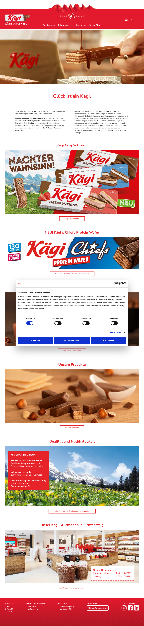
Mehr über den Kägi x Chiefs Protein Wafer (72, 274)
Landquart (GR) (66, 609)
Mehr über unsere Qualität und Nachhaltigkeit (72, 511)
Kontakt (10, 609)
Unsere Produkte (72, 428)
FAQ (8, 606)
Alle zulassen (108, 340)
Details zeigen (115, 332)
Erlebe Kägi (63, 25)
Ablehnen (35, 340)
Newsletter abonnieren (97, 608)
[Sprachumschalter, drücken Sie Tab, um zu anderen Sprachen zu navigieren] (134, 19)
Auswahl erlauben (72, 340)
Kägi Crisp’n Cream (72, 219)
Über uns (79, 25)
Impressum (32, 606)
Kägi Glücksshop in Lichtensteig (72, 588)
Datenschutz (33, 609)
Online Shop (95, 25)
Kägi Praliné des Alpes (72, 351)
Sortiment (48, 25)
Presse (9, 611)
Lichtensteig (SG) (67, 606)
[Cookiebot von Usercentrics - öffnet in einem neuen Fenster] (115, 284)
